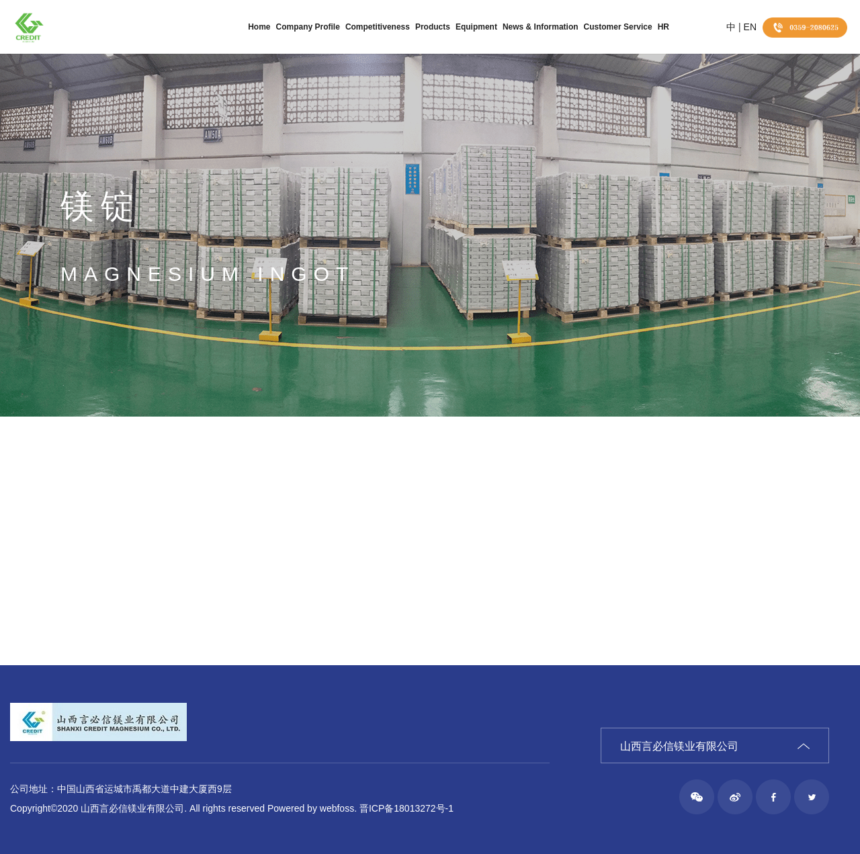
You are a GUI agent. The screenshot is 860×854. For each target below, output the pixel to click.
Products (432, 27)
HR (663, 27)
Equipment (476, 27)
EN (750, 27)
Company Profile (308, 27)
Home (259, 27)
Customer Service (618, 27)
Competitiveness (377, 27)
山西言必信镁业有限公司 (679, 746)
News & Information (540, 27)
